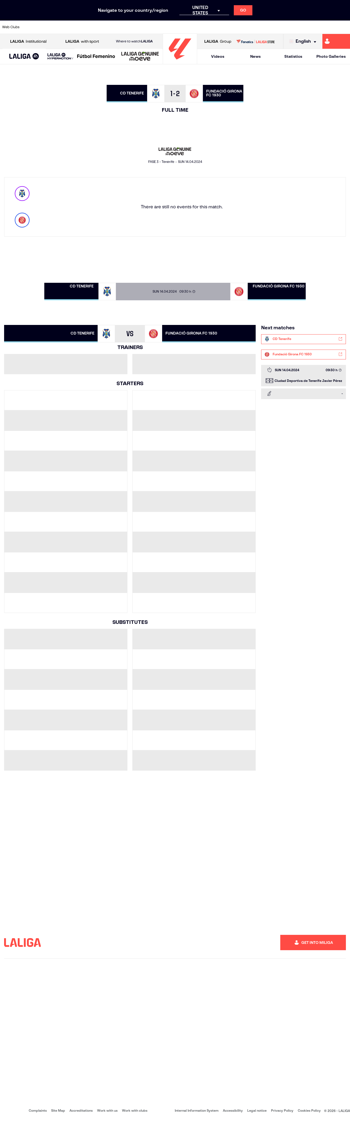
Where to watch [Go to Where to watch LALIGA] (134, 41)
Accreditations (81, 1110)
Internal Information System (196, 1110)
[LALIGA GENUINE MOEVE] (140, 57)
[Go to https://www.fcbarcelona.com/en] (114, 27)
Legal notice (257, 1110)
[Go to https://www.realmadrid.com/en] (262, 27)
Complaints (38, 1110)
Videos (217, 56)
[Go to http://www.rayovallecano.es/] (179, 27)
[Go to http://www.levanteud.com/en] (163, 27)
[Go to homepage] (180, 61)
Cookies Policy (309, 1110)
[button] (24, 56)
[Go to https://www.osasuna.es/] (64, 27)
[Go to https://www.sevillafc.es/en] (311, 27)
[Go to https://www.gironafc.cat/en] (146, 27)
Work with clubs (134, 1110)
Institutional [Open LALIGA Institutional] (28, 41)
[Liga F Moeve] (96, 57)
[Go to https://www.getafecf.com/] (130, 27)
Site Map (58, 1110)
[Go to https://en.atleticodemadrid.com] (48, 27)
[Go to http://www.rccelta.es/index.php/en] (196, 27)
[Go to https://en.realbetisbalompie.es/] (245, 27)
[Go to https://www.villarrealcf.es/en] (344, 27)
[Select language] (304, 41)
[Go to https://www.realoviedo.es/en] (278, 27)
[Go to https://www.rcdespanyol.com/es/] (212, 27)
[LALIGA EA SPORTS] (24, 57)
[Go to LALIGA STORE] (255, 41)
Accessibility (233, 1110)
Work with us (107, 1110)
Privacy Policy (282, 1110)
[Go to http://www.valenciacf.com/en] (327, 27)
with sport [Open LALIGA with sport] (82, 41)
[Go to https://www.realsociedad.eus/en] (294, 27)
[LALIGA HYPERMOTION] (60, 56)
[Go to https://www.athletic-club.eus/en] (32, 27)
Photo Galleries (331, 56)
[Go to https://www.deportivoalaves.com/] (81, 27)
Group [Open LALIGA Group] (217, 41)
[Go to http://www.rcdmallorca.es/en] (229, 27)
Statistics (293, 56)
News (255, 56)
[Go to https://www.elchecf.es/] (97, 27)
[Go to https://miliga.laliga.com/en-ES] (336, 41)
